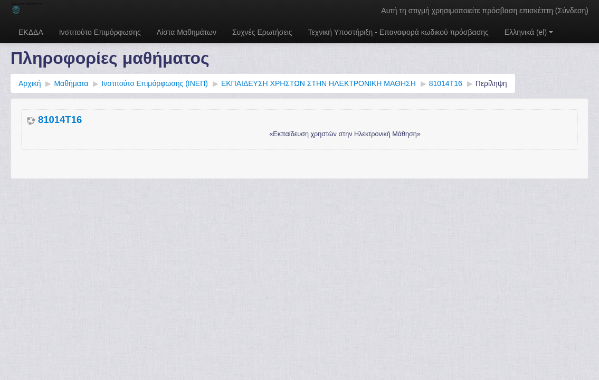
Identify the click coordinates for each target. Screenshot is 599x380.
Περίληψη (491, 83)
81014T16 (60, 120)
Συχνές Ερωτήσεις (262, 32)
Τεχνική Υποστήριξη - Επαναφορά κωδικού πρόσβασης (398, 32)
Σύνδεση (572, 10)
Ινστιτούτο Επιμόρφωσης (100, 32)
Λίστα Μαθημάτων (186, 32)
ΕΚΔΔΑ (30, 32)
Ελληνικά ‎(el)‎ (529, 32)
